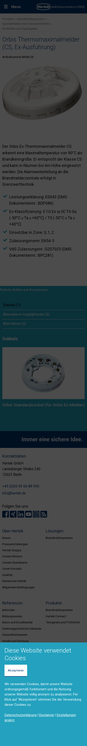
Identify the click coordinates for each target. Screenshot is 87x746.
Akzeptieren (16, 670)
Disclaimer (46, 715)
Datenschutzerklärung (20, 715)
